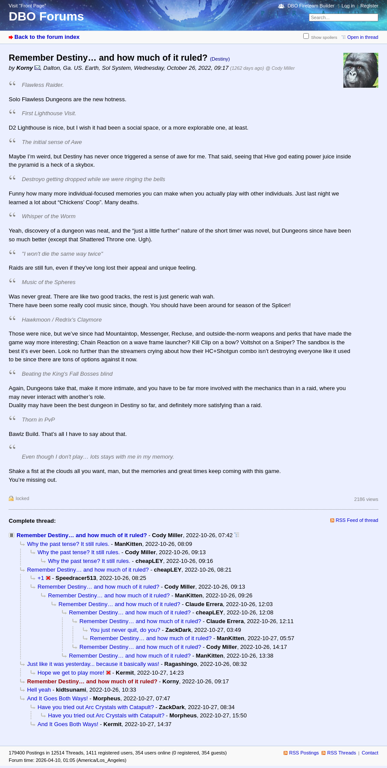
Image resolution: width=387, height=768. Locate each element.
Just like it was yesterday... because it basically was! (93, 664)
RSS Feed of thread (357, 520)
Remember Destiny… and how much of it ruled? (82, 535)
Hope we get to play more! (71, 672)
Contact (370, 752)
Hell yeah (39, 689)
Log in (348, 5)
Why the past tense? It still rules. (68, 544)
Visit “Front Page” (27, 5)
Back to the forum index (46, 37)
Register (369, 5)
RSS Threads (341, 752)
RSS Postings (304, 752)
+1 (41, 578)
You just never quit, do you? (125, 630)
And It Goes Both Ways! (57, 698)
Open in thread (362, 37)
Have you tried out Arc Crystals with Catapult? (96, 707)
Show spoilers (324, 37)
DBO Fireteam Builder (311, 5)
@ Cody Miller (280, 68)
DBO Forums (46, 16)
